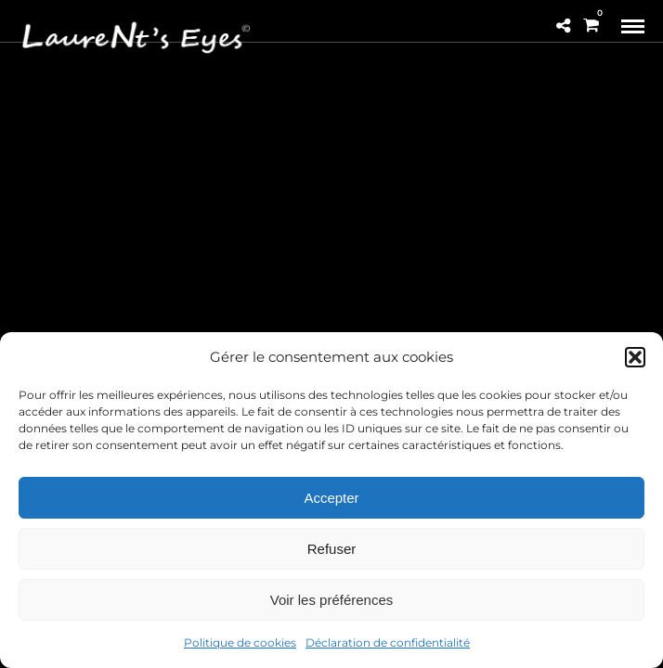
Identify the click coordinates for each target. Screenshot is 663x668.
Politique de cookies (240, 642)
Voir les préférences (332, 600)
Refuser (332, 549)
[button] (635, 357)
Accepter (331, 498)
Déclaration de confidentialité (388, 642)
